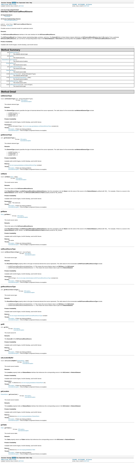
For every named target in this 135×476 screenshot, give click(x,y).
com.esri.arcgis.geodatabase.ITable (26, 462)
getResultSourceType (15, 69)
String (7, 65)
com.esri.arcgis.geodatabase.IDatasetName (32, 393)
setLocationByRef (14, 80)
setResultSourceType (15, 88)
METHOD (21, 6)
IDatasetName (5, 61)
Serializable (7, 16)
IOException (24, 104)
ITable (7, 72)
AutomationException (26, 105)
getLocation (13, 61)
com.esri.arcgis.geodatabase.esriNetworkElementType (37, 130)
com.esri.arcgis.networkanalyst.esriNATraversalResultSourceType (34, 286)
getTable (12, 72)
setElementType (14, 76)
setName (12, 84)
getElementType (14, 53)
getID (11, 57)
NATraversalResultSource (10, 20)
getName (12, 65)
